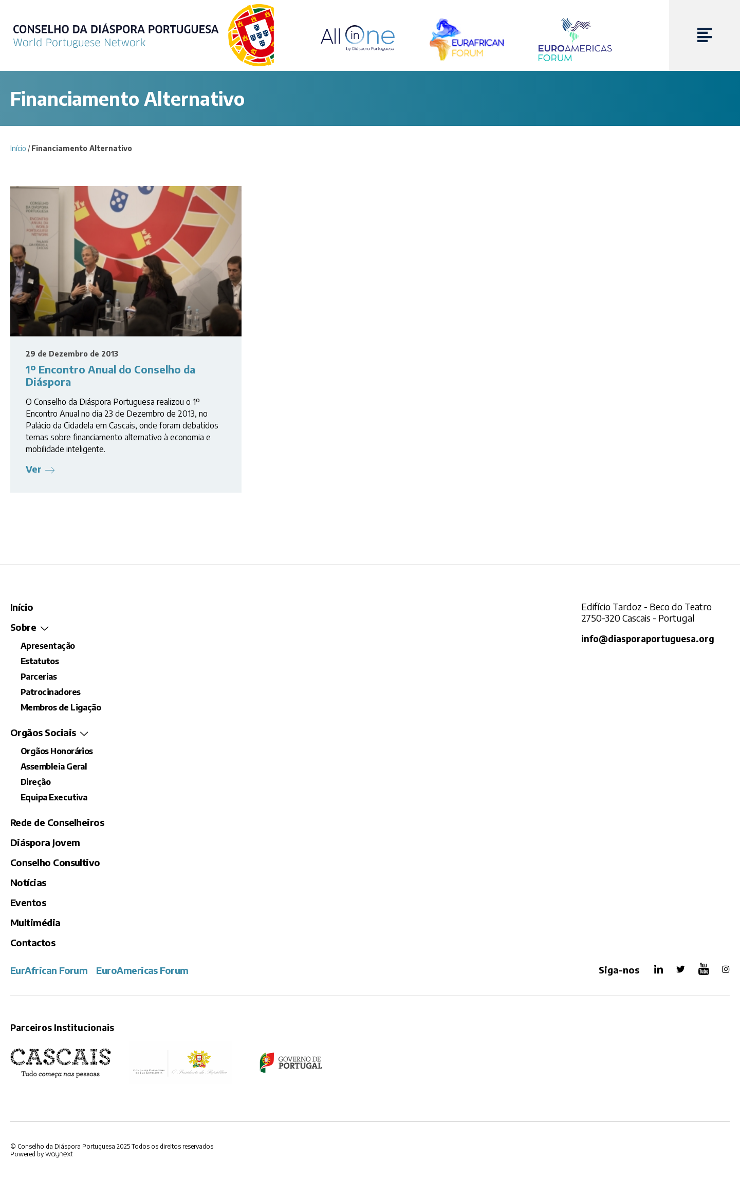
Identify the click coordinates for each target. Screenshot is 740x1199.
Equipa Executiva (54, 797)
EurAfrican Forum (48, 970)
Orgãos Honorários (57, 751)
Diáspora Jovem (45, 842)
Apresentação (48, 646)
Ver (34, 469)
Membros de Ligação (61, 707)
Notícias (28, 882)
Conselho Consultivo (55, 862)
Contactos (32, 942)
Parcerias (39, 676)
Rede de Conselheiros (57, 822)
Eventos (28, 902)
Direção (35, 782)
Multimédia (35, 922)
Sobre (23, 627)
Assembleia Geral (54, 766)
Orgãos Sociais (43, 732)
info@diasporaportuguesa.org (647, 638)
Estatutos (40, 661)
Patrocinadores (50, 692)
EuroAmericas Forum (142, 970)
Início (18, 148)
